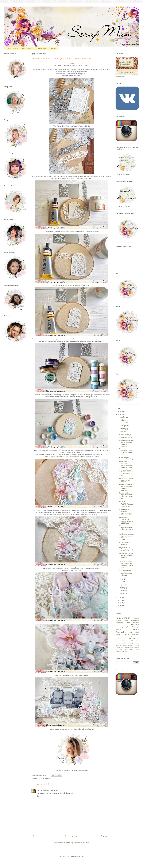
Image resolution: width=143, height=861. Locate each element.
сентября (123, 426)
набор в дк (135, 627)
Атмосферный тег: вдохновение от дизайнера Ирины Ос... (126, 564)
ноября (122, 420)
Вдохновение (123, 618)
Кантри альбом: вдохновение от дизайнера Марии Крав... (126, 495)
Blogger (81, 856)
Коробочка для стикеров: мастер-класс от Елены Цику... (126, 451)
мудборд (127, 627)
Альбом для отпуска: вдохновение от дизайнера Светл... (126, 536)
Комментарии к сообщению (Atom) (77, 843)
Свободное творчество (131, 634)
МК (39, 778)
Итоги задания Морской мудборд (126, 458)
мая (121, 582)
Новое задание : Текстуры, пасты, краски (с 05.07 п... (126, 549)
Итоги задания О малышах (125, 543)
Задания (119, 622)
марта (122, 588)
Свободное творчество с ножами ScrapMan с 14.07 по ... (126, 520)
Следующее (37, 836)
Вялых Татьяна (83, 65)
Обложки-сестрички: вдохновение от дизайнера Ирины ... (126, 528)
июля (122, 431)
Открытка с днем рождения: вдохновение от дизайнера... (125, 572)
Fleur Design (125, 651)
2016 (120, 603)
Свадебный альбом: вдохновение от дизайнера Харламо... (126, 556)
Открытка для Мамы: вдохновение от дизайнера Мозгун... (126, 443)
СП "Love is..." (126, 641)
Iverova (39, 790)
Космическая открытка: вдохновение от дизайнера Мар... (126, 464)
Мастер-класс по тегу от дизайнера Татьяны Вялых (126, 436)
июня (122, 579)
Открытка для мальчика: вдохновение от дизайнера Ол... (125, 512)
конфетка (126, 625)
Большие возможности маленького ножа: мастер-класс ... (126, 503)
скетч (125, 639)
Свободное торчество (122, 637)
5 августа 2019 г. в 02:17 (51, 790)
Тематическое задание (132, 647)
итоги (127, 622)
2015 (120, 606)
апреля (122, 585)
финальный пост (121, 649)
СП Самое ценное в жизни (129, 645)
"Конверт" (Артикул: (71, 76)
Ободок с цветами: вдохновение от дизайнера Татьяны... (125, 487)
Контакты (53, 48)
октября (122, 423)
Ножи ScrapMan (27, 48)
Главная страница (12, 48)
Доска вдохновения (131, 620)
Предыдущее (105, 836)
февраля (123, 590)
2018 (120, 597)
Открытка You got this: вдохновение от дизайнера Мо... (126, 472)
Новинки (118, 630)
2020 (120, 412)
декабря (123, 417)
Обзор (131, 632)
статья (122, 647)
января (122, 593)
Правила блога (41, 48)
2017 (120, 600)
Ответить (40, 796)
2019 (120, 414)
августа (122, 429)
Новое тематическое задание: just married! (126, 480)
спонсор (118, 647)
